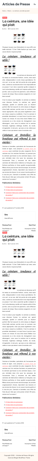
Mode (4, 17)
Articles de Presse (16, 4)
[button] (8, 218)
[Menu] (35, 4)
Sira (6, 214)
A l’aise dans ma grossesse (14, 187)
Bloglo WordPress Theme (22, 458)
